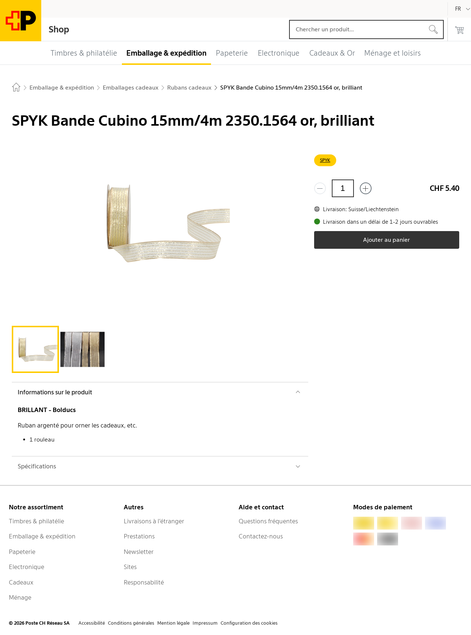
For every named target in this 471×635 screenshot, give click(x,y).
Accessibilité (91, 623)
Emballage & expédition (42, 536)
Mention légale (173, 623)
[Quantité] (343, 188)
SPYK (325, 160)
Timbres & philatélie (36, 521)
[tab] (35, 349)
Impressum (205, 623)
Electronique (26, 567)
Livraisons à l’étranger (154, 521)
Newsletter (139, 551)
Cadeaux (21, 582)
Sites (130, 567)
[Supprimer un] (320, 188)
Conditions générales (131, 623)
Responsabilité (144, 582)
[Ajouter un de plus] (366, 188)
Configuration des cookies (249, 623)
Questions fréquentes (268, 521)
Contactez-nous (261, 536)
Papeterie (22, 551)
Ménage (20, 597)
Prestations (139, 536)
